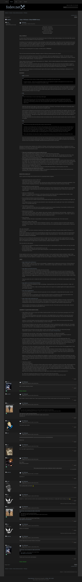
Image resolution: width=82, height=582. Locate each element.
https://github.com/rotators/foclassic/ (29, 268)
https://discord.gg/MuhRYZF (28, 290)
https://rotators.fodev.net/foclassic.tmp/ (30, 298)
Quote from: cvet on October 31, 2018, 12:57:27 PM (30, 549)
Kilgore (8, 545)
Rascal (8, 420)
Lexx (7, 444)
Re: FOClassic (25, 382)
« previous (73, 15)
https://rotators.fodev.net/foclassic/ (29, 262)
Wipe (8, 494)
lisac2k (8, 481)
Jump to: (61, 571)
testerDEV (8, 394)
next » (76, 15)
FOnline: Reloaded (22, 561)
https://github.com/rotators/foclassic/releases (31, 282)
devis (8, 433)
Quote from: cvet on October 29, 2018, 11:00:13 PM (30, 511)
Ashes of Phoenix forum (55, 330)
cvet (7, 403)
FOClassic (24, 22)
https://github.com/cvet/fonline (25, 519)
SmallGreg (9, 472)
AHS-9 (8, 22)
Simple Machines (31, 578)
